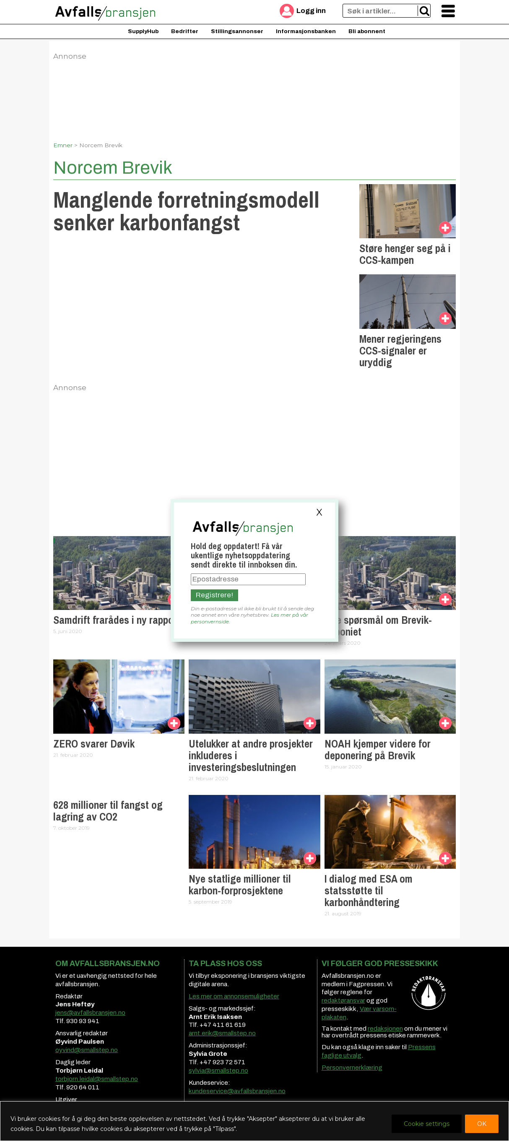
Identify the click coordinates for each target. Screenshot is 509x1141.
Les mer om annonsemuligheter (234, 996)
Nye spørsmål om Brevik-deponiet (378, 626)
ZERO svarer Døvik (94, 744)
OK (481, 1124)
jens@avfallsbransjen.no (90, 1012)
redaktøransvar (343, 1000)
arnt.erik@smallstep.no (222, 1033)
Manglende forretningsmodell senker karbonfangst (186, 210)
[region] (254, 1121)
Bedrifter (184, 31)
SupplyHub (143, 31)
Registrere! (214, 595)
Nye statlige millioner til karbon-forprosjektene (240, 885)
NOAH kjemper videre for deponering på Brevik (378, 750)
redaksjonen (385, 1028)
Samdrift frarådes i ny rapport (116, 620)
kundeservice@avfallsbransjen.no (237, 1091)
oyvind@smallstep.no (86, 1050)
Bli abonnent (366, 31)
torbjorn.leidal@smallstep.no (96, 1079)
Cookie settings (426, 1124)
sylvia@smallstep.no (218, 1070)
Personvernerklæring (352, 1067)
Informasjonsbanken (306, 31)
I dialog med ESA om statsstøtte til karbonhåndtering (369, 890)
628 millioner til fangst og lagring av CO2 (108, 811)
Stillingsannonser (237, 31)
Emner (63, 145)
